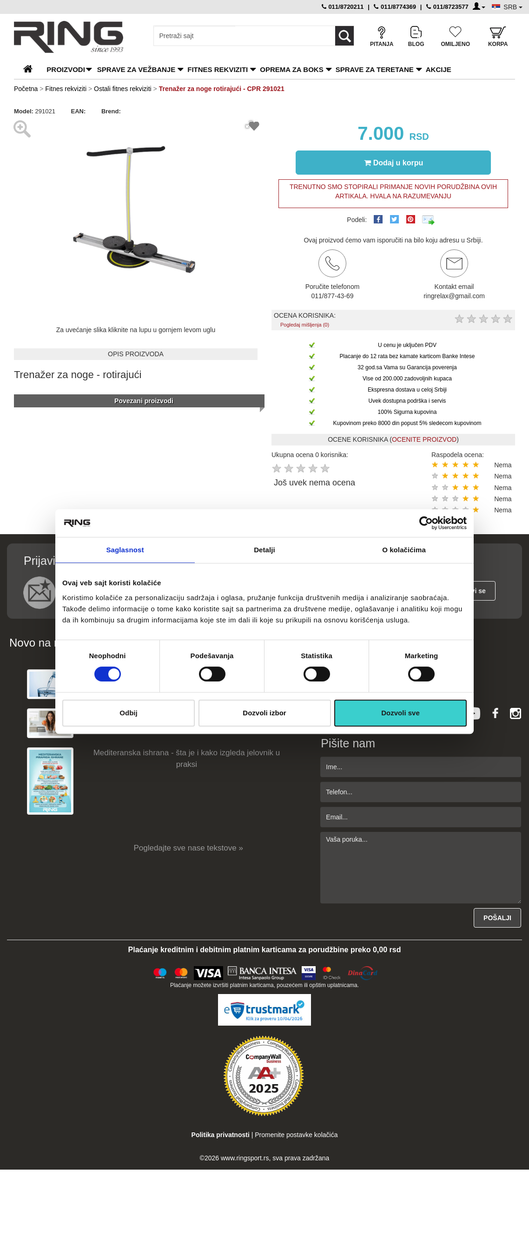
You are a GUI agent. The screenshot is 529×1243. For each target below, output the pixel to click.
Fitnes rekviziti (217, 69)
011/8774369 (395, 6)
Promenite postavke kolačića (296, 1134)
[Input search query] (194, 36)
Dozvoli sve (400, 713)
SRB (512, 7)
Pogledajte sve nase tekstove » (188, 848)
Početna (26, 88)
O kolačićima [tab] (404, 550)
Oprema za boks (291, 69)
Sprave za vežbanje (136, 69)
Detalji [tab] (264, 550)
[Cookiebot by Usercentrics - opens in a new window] (426, 523)
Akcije (438, 69)
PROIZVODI (65, 69)
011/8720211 (343, 6)
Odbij (128, 713)
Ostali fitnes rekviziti (123, 88)
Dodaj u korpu (393, 162)
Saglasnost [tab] (125, 550)
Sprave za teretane (375, 69)
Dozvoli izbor (264, 713)
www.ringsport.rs (245, 1158)
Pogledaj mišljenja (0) (304, 324)
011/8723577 (447, 6)
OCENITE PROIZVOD (424, 439)
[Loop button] (344, 36)
